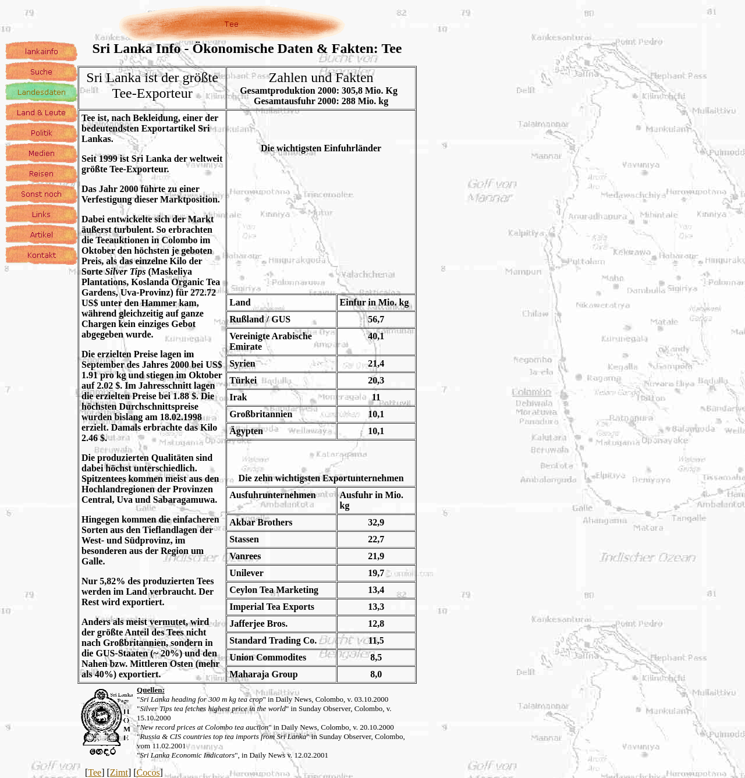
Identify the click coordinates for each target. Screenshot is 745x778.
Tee (94, 772)
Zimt (119, 772)
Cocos (148, 772)
